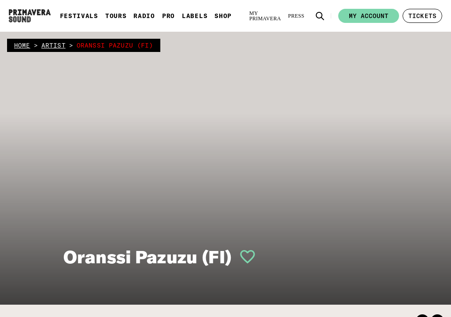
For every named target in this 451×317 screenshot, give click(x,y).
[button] (320, 16)
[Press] (296, 15)
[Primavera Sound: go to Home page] (30, 15)
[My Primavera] (265, 16)
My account (368, 16)
